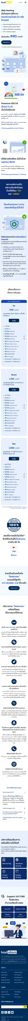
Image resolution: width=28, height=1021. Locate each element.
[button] (25, 2)
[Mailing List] (25, 1006)
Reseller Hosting (18, 876)
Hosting (7, 956)
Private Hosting (5, 876)
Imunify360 (12, 247)
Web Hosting (6, 863)
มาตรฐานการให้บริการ (22, 508)
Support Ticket (20, 909)
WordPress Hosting (19, 864)
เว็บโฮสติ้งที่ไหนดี (11, 961)
